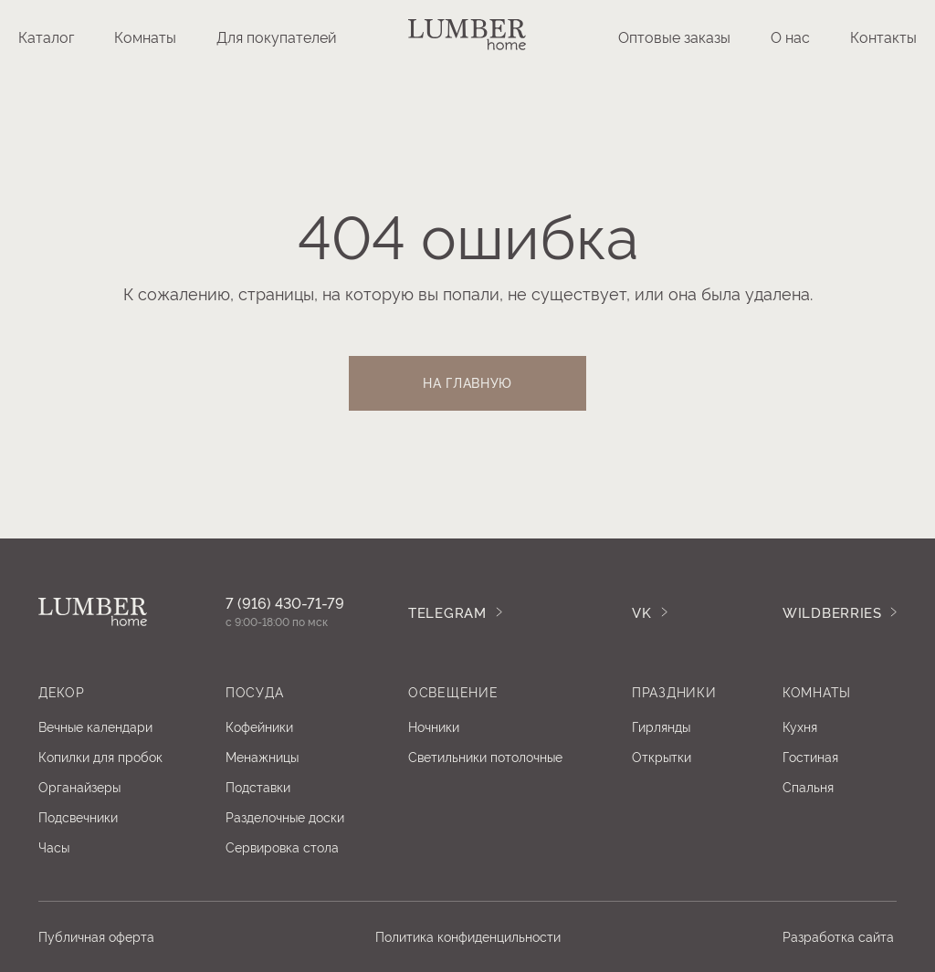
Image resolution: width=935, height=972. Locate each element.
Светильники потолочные (485, 756)
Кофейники (259, 726)
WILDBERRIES (832, 612)
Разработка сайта (838, 936)
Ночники (433, 726)
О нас (790, 36)
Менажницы (262, 756)
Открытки (661, 756)
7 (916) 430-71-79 (285, 602)
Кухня (800, 726)
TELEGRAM (447, 612)
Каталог (46, 36)
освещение (453, 691)
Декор (61, 691)
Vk (641, 612)
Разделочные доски (285, 816)
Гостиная (810, 756)
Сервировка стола (282, 846)
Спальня (808, 786)
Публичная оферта (96, 936)
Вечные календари (95, 726)
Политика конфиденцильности (468, 936)
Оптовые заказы (674, 36)
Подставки (258, 786)
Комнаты (145, 36)
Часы (53, 846)
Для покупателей (276, 36)
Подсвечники (78, 816)
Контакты (883, 36)
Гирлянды (661, 726)
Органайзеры (79, 786)
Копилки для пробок (100, 756)
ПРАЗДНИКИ (674, 691)
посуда (254, 691)
